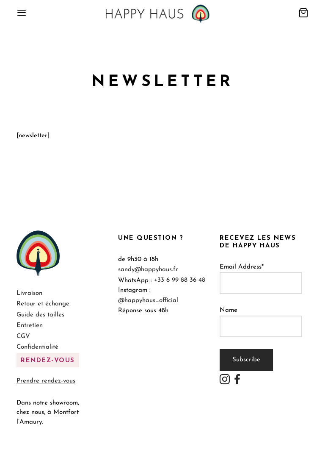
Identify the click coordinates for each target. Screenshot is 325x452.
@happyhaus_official (148, 300)
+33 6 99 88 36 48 (179, 280)
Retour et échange (43, 304)
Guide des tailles (40, 315)
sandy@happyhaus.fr (148, 269)
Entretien (30, 325)
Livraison (29, 293)
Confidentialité (37, 347)
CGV (23, 336)
